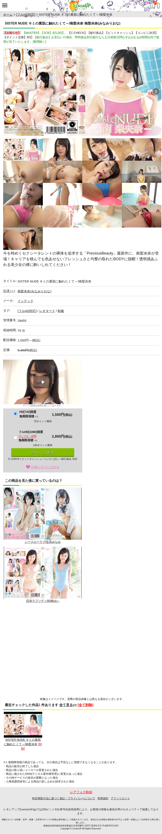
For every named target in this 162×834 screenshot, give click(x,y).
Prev (8, 91)
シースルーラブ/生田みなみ (43, 516)
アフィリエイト (120, 798)
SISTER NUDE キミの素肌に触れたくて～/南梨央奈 (23, 729)
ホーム (8, 14)
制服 (61, 311)
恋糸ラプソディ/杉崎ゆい (43, 574)
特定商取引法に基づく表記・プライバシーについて (63, 798)
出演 (9, 291)
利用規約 (102, 798)
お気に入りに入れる (42, 467)
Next (156, 91)
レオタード (47, 311)
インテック (25, 301)
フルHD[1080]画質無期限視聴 (31, 436)
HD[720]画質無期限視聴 (28, 414)
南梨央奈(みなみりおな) (34, 291)
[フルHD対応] (25, 14)
